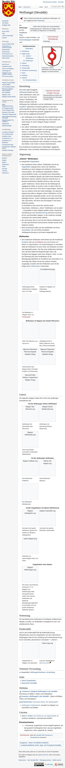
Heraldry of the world (8, 112)
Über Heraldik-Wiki (32, 760)
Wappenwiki (5, 123)
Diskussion (26, 7)
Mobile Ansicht (56, 760)
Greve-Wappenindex (8, 110)
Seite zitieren (6, 58)
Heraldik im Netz (7, 66)
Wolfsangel (40, 20)
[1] (45, 113)
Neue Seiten (5, 31)
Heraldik (22, 107)
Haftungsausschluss (45, 760)
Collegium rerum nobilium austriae (7, 73)
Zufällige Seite (6, 25)
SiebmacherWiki (7, 125)
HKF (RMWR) (6, 92)
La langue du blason (8, 132)
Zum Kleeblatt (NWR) (8, 87)
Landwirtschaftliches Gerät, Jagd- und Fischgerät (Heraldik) (41, 745)
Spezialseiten (6, 49)
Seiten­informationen (8, 56)
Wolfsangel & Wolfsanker (30, 705)
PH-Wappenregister (8, 108)
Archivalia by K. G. (7, 138)
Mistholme (5, 142)
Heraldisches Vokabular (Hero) (9, 147)
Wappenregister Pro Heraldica (8, 120)
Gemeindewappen (25, 40)
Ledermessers (35, 266)
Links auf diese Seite (8, 44)
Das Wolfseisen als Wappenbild (44, 716)
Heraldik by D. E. (7, 140)
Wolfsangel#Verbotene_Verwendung (42, 672)
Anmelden (61, 2)
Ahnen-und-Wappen (8, 68)
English (4, 160)
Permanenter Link (7, 54)
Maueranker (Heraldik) (29, 683)
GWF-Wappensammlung (7, 105)
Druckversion (6, 52)
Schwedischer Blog (7, 144)
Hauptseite (5, 21)
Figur (21, 35)
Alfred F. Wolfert (27, 716)
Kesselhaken (26, 230)
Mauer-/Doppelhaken (29, 680)
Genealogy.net (6, 70)
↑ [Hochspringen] (24, 725)
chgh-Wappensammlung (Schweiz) (9, 117)
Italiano (4, 162)
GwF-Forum (5, 64)
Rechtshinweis (25, 735)
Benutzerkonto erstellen (50, 2)
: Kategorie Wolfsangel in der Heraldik (39, 691)
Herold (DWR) (6, 84)
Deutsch (4, 158)
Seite (20, 7)
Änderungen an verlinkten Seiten (7, 46)
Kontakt (4, 38)
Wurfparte (25, 242)
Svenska (4, 170)
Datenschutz (22, 760)
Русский (4, 168)
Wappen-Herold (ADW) (8, 96)
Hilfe (3, 33)
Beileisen (40, 242)
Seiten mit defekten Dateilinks (39, 743)
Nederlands (5, 164)
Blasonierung (42, 213)
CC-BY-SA (45, 755)
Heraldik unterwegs (7, 150)
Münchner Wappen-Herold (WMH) (8, 89)
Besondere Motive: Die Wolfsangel (38, 702)
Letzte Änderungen (7, 35)
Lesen (41, 7)
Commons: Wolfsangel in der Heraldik (35, 696)
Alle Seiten (5, 23)
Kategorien (23, 743)
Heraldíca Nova (6, 136)
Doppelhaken (34, 161)
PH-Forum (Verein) (7, 76)
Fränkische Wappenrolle (9, 114)
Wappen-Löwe (6, 94)
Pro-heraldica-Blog (7, 134)
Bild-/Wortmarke (44, 663)
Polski (4, 166)
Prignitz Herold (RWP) (8, 82)
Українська (5, 173)
